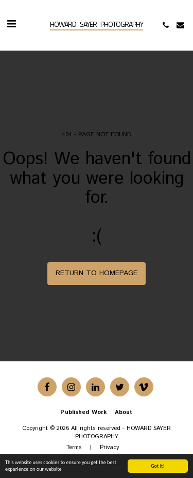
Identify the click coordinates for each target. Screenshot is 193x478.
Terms (74, 447)
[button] (11, 24)
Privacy (109, 447)
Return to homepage (96, 273)
